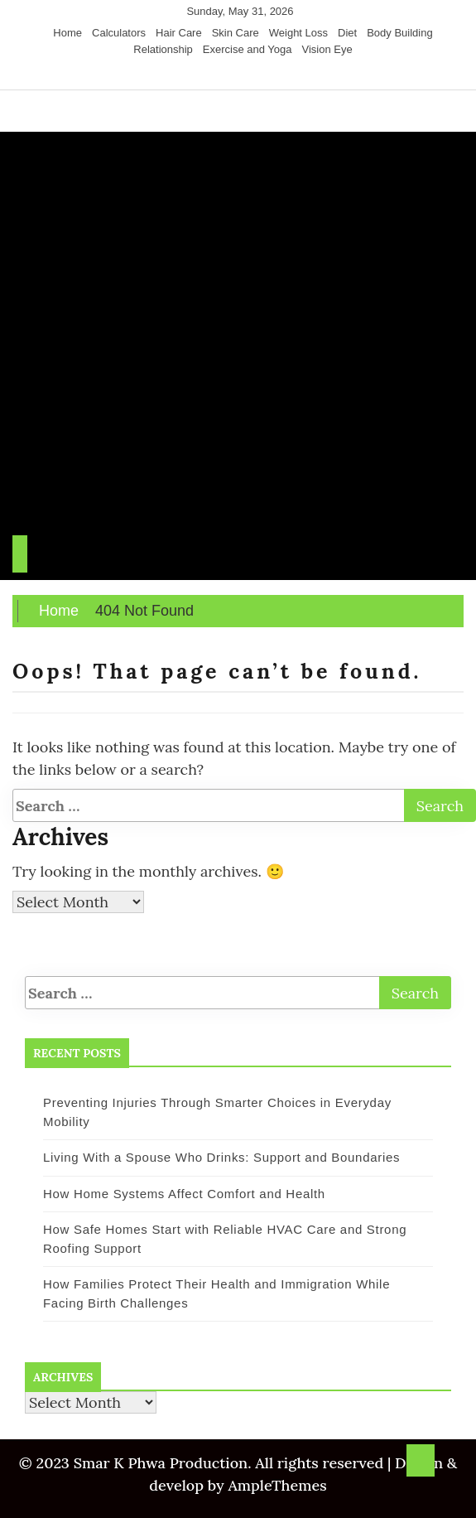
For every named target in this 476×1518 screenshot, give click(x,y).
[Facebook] (210, 73)
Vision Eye (327, 49)
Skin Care (235, 33)
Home (67, 33)
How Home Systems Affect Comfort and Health (184, 1194)
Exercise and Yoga (247, 49)
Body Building (400, 33)
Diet (347, 33)
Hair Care (179, 33)
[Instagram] (241, 73)
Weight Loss (298, 33)
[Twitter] (226, 73)
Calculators (119, 33)
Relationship (163, 49)
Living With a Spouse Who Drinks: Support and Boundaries (221, 1157)
